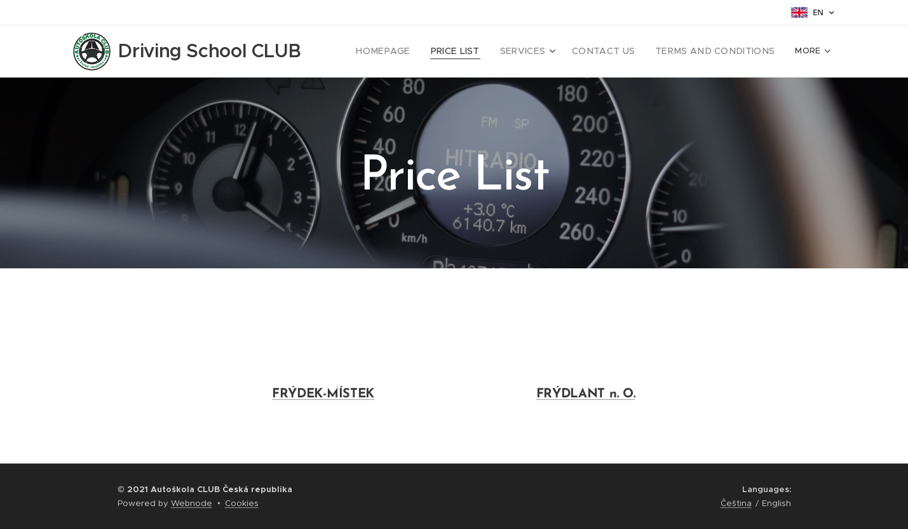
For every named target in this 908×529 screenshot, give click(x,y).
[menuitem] (413, 51)
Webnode (191, 503)
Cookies (242, 503)
